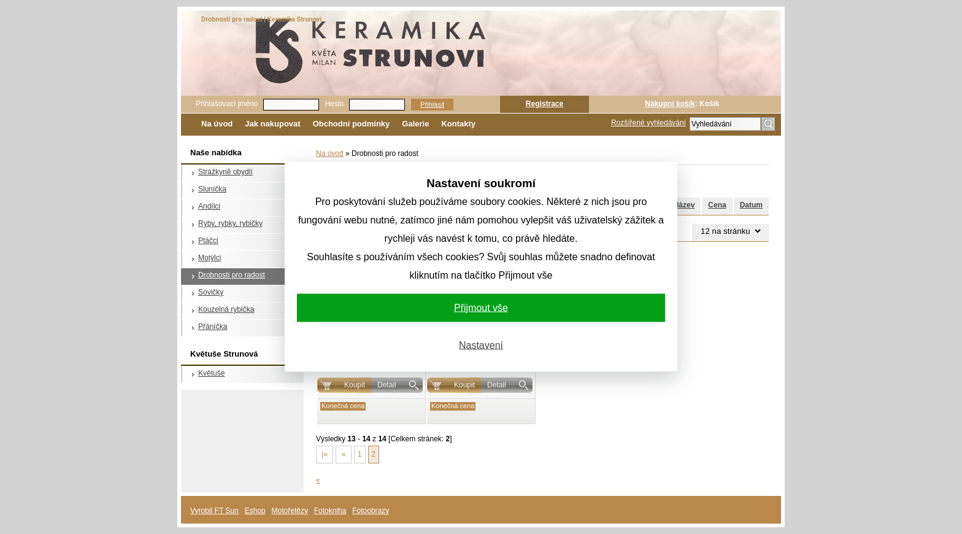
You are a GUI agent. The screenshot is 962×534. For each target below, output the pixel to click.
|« (324, 454)
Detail (386, 385)
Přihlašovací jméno (227, 103)
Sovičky (210, 292)
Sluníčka (212, 189)
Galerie (415, 123)
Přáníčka (212, 326)
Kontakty (458, 123)
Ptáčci (208, 240)
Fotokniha (330, 510)
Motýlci (209, 257)
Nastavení (481, 345)
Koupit (354, 385)
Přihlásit (432, 104)
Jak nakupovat (272, 123)
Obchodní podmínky (351, 123)
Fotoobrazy (370, 510)
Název (684, 205)
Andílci (209, 206)
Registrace (544, 103)
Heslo (334, 103)
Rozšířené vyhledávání (648, 122)
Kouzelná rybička (226, 309)
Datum (751, 205)
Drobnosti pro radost (231, 275)
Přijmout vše (481, 308)
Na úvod (217, 123)
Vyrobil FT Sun (214, 510)
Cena (717, 205)
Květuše (211, 373)
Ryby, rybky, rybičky (230, 223)
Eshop (255, 510)
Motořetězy (290, 510)
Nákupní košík (670, 103)
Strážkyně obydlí (225, 172)
